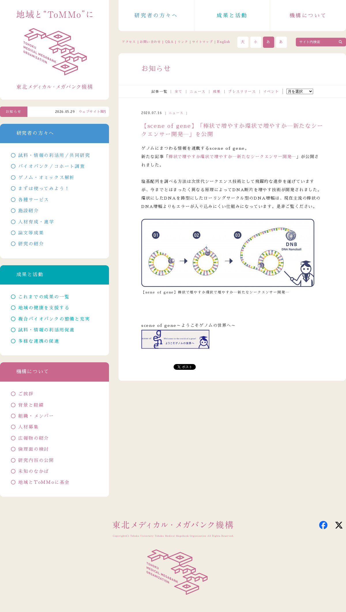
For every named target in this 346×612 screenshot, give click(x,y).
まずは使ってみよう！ (43, 188)
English (223, 41)
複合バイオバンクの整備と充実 (54, 319)
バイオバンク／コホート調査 (51, 166)
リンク (183, 41)
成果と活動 (232, 15)
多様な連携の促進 (38, 341)
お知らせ (14, 111)
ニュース (198, 91)
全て (178, 91)
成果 (217, 91)
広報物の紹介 (33, 438)
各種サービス (33, 200)
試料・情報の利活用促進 (46, 330)
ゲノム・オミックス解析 (46, 177)
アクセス (129, 41)
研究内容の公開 (36, 460)
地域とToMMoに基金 (44, 482)
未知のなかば (33, 471)
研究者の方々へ (156, 15)
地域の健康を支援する (43, 308)
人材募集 (28, 427)
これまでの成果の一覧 (43, 297)
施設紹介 (28, 211)
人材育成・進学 (36, 222)
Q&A (169, 41)
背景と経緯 (31, 405)
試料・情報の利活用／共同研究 (54, 155)
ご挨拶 (25, 394)
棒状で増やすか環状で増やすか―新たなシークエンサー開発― (232, 157)
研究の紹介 (31, 244)
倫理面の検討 (33, 449)
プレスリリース (242, 91)
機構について (308, 15)
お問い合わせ (150, 41)
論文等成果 (31, 233)
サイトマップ (202, 41)
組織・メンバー (36, 416)
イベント (271, 91)
